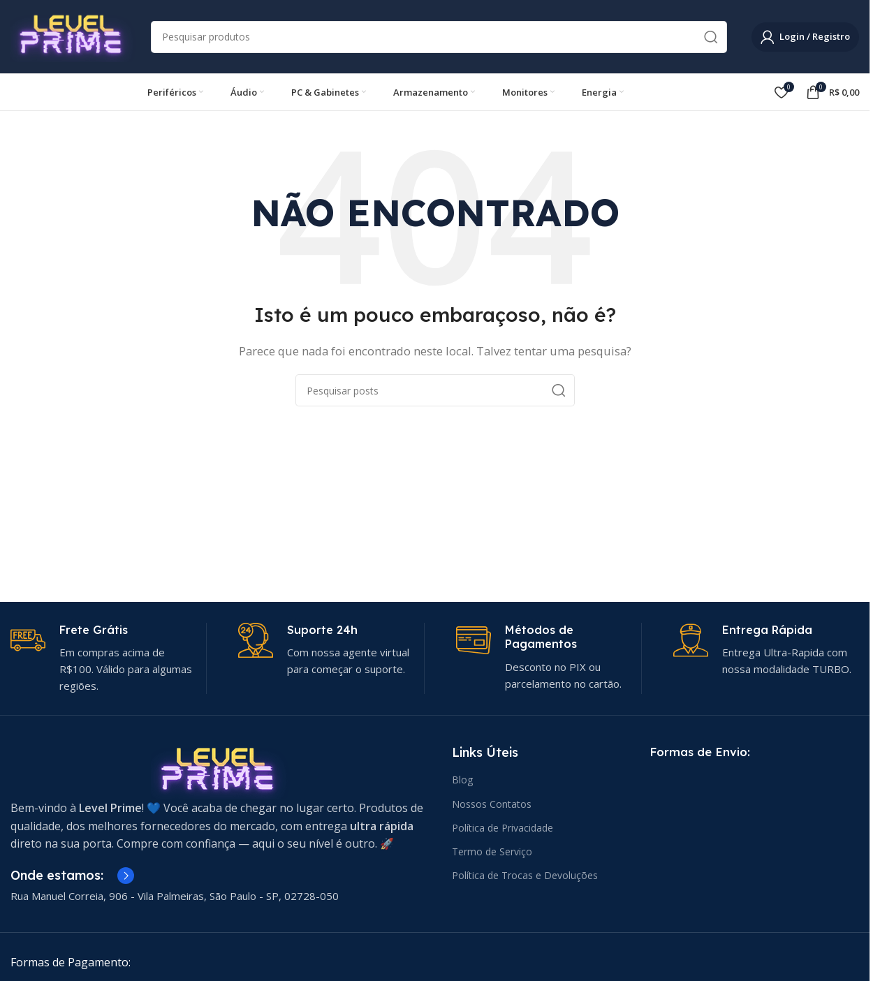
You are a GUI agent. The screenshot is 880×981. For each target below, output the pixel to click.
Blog (462, 779)
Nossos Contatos (491, 804)
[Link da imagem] (221, 770)
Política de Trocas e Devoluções (525, 875)
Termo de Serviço (492, 851)
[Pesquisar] (439, 37)
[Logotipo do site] (73, 36)
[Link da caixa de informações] (103, 659)
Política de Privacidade (502, 827)
